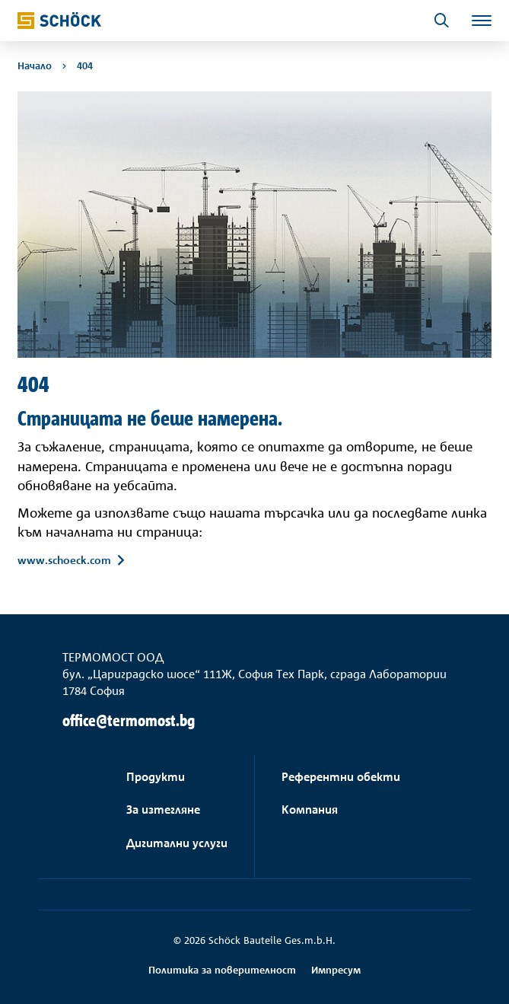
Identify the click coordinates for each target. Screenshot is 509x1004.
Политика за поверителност (222, 970)
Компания (310, 809)
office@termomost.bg (128, 720)
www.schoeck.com (64, 559)
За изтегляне (163, 809)
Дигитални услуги (176, 843)
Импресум (336, 970)
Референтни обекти (341, 777)
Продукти (155, 777)
